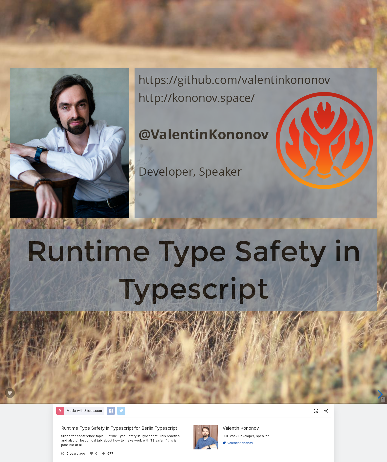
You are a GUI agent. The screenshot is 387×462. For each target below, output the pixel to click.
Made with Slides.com (84, 410)
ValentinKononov (238, 443)
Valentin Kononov (241, 428)
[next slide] (379, 394)
